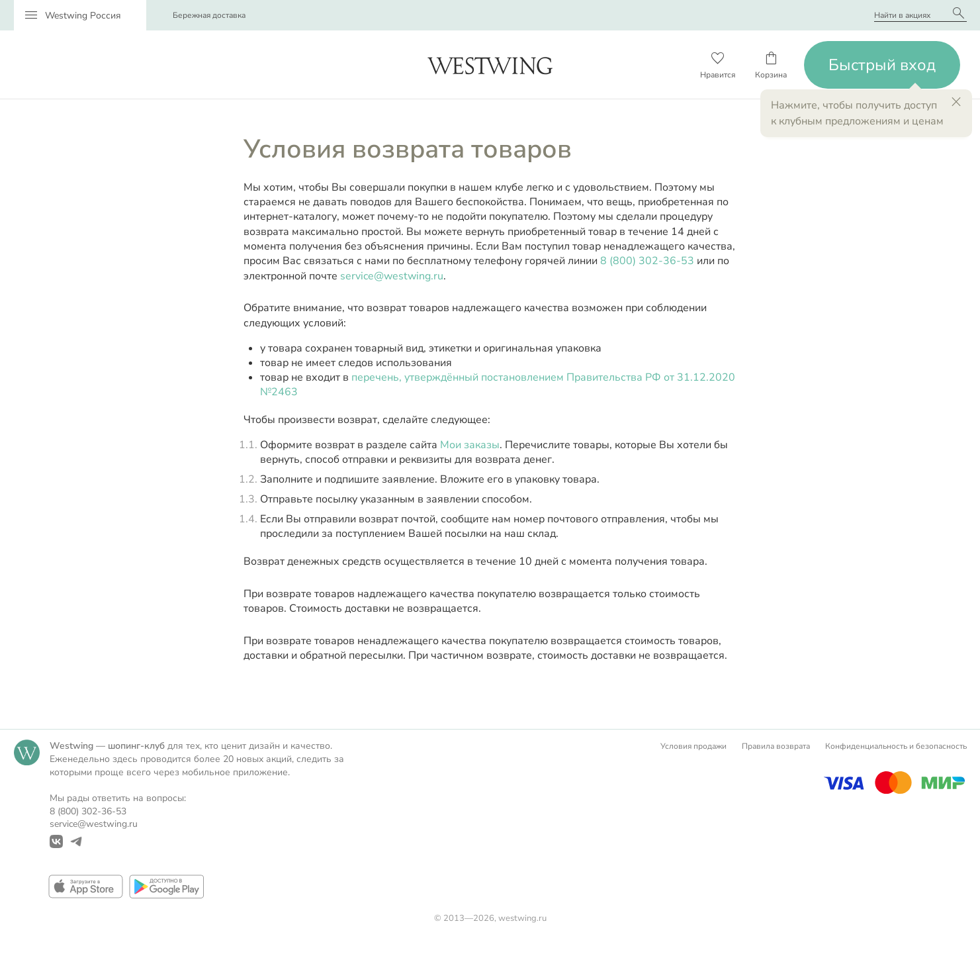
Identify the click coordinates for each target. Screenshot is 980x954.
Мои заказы (470, 445)
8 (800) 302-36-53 (647, 261)
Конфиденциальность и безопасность (896, 746)
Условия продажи (693, 746)
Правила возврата (776, 746)
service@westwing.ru (391, 276)
